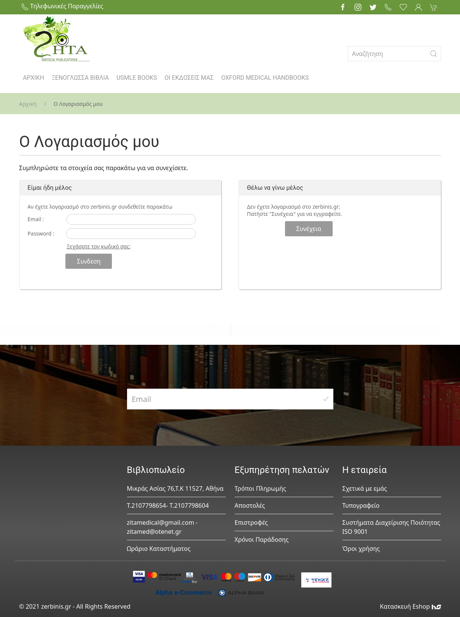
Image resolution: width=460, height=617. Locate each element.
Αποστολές (250, 505)
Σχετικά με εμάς (364, 488)
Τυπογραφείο (361, 505)
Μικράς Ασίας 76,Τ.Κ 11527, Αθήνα (175, 488)
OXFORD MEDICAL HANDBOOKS (265, 77)
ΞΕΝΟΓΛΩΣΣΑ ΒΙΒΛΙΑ (80, 77)
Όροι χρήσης (361, 548)
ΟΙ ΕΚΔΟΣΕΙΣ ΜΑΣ (189, 77)
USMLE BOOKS (136, 77)
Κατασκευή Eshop (410, 606)
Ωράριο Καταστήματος (159, 548)
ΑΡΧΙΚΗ (33, 77)
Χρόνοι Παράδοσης (262, 539)
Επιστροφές (251, 522)
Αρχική (28, 103)
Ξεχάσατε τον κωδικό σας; (99, 246)
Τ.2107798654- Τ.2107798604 (168, 505)
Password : (41, 233)
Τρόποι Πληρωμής (260, 488)
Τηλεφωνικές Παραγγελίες (62, 6)
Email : (36, 219)
